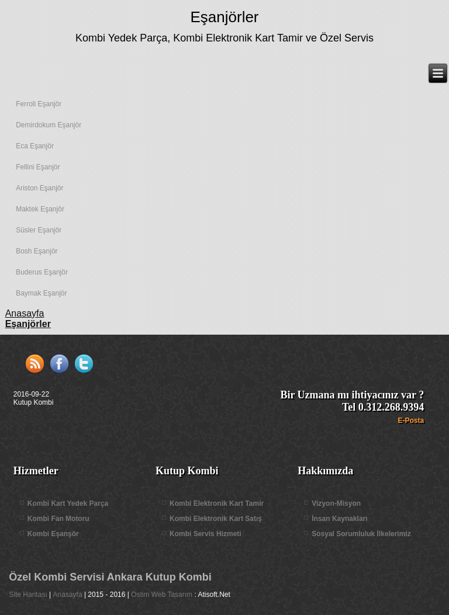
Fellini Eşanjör (38, 167)
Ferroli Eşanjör (38, 104)
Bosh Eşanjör (36, 251)
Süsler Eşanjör (38, 230)
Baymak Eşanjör (41, 293)
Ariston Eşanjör (39, 188)
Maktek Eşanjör (40, 209)
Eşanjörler (224, 17)
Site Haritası (28, 594)
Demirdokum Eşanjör (48, 125)
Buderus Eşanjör (42, 272)
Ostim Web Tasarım (161, 594)
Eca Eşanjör (35, 146)
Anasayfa (67, 594)
